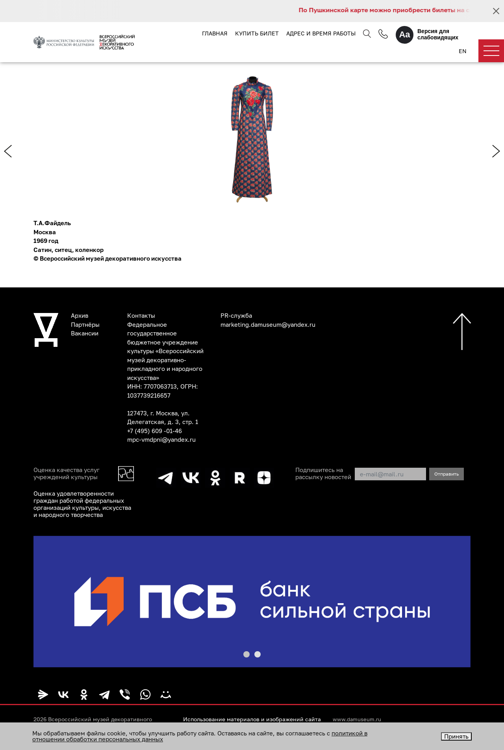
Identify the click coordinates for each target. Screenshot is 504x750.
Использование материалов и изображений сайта (252, 719)
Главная (215, 33)
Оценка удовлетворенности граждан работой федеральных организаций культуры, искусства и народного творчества (82, 504)
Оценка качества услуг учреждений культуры (66, 473)
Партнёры (85, 324)
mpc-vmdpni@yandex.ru (161, 439)
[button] (246, 654)
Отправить (446, 474)
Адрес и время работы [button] (321, 33)
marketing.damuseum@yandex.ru (267, 324)
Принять (456, 736)
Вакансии (84, 333)
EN (463, 51)
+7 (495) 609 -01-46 (154, 430)
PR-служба (236, 315)
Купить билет (257, 33)
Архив (79, 315)
